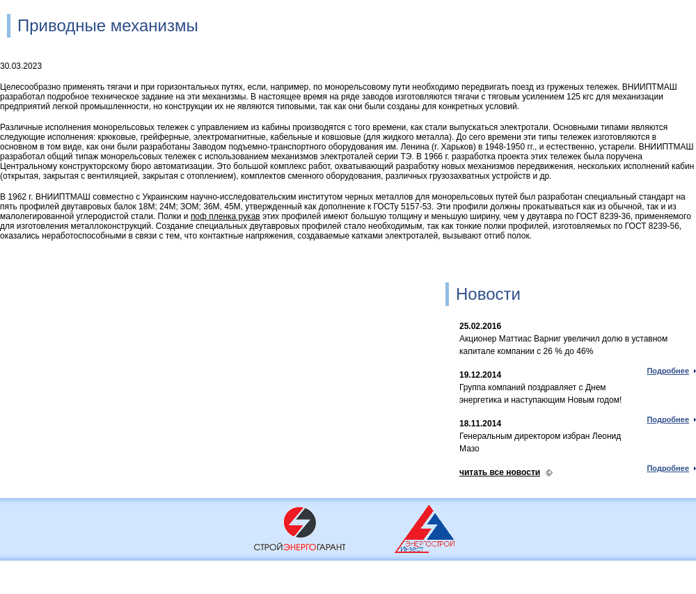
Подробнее (668, 371)
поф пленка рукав (225, 216)
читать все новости (499, 472)
